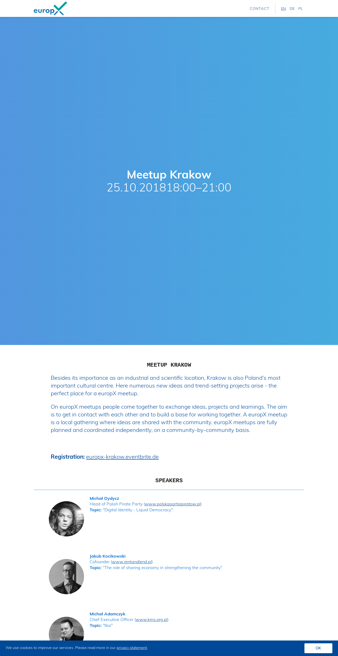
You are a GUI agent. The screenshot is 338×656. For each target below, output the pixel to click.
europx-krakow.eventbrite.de (122, 456)
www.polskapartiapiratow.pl (172, 504)
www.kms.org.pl (151, 619)
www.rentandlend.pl (132, 561)
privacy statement (132, 647)
